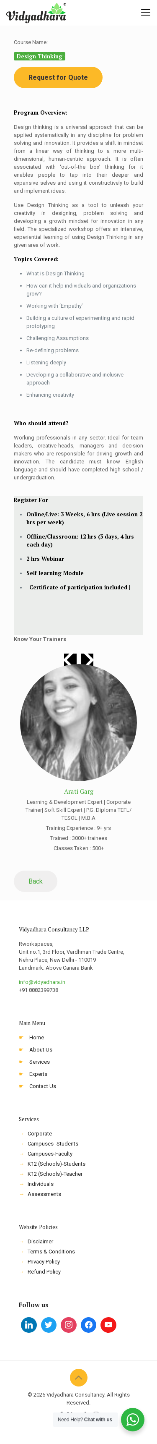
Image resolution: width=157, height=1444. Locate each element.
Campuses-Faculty (50, 1154)
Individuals (41, 1184)
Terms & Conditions (51, 1251)
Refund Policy (44, 1272)
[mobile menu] (146, 12)
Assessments (44, 1194)
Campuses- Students (53, 1144)
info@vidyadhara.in (42, 982)
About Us (40, 1049)
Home (36, 1037)
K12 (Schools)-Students (56, 1164)
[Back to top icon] (79, 1377)
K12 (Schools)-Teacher (55, 1174)
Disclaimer (40, 1241)
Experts (38, 1074)
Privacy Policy (44, 1261)
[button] (87, 660)
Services (39, 1062)
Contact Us (42, 1086)
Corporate (40, 1133)
